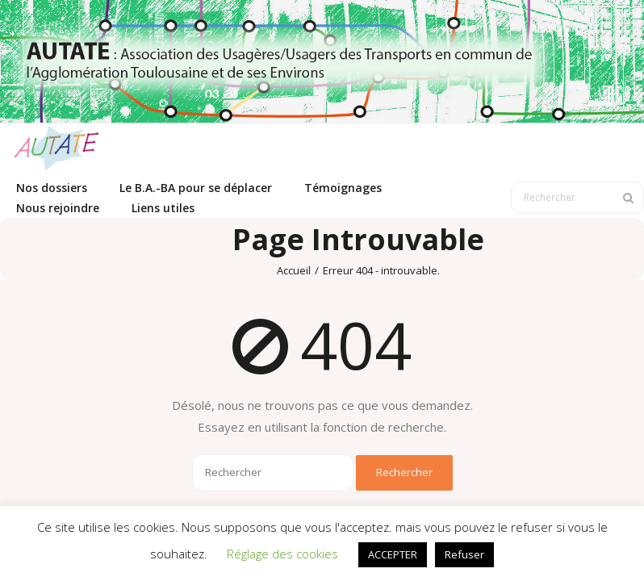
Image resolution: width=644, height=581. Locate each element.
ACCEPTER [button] (392, 554)
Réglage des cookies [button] (282, 553)
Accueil (294, 270)
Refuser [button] (464, 554)
